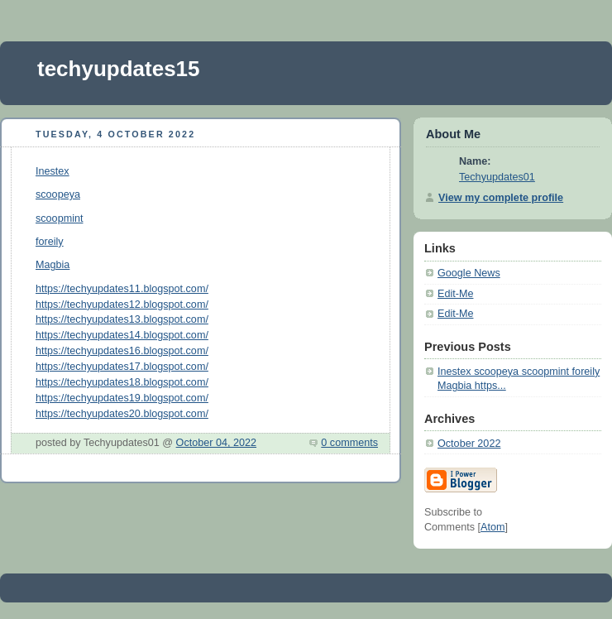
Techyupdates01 (497, 177)
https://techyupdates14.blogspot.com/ (122, 335)
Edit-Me (455, 294)
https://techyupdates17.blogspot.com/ (122, 366)
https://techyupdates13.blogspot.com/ (122, 319)
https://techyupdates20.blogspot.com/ (122, 414)
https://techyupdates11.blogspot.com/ (122, 289)
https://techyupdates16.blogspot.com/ (122, 351)
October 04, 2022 (216, 443)
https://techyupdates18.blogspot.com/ (122, 382)
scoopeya (58, 194)
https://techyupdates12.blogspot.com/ (122, 304)
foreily (50, 241)
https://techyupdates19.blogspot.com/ (122, 398)
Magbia (52, 265)
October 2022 (468, 443)
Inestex (52, 171)
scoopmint (59, 218)
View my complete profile (500, 198)
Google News (468, 273)
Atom (492, 527)
